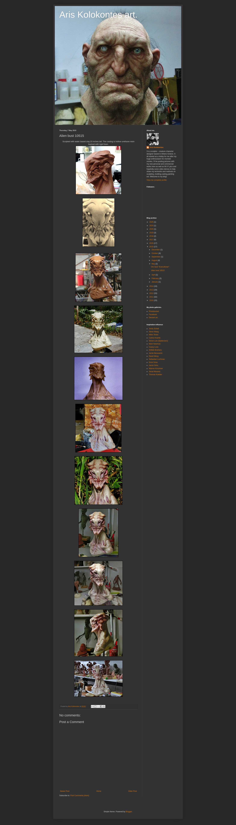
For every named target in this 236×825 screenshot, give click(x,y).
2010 (151, 300)
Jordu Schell (154, 329)
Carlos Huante (154, 338)
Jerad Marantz (154, 371)
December (156, 250)
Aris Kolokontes (156, 147)
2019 (151, 233)
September (156, 257)
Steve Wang (154, 332)
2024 (151, 226)
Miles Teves (153, 335)
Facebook (153, 314)
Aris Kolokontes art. (98, 14)
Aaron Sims (153, 365)
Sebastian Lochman (157, 359)
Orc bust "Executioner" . (160, 267)
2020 (151, 229)
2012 (151, 293)
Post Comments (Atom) (79, 795)
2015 (151, 247)
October (155, 253)
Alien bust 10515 (158, 270)
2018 (151, 236)
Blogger (129, 812)
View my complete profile (157, 180)
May (153, 264)
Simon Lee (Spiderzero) (158, 341)
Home (98, 791)
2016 (151, 243)
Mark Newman (154, 344)
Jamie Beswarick (155, 353)
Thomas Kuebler (155, 374)
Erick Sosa (153, 362)
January (155, 282)
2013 (151, 290)
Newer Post (64, 791)
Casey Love (153, 347)
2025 (151, 222)
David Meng (153, 356)
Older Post (132, 791)
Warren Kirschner (156, 368)
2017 (151, 240)
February (155, 278)
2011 (151, 297)
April (154, 275)
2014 (151, 286)
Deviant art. (153, 317)
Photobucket (154, 311)
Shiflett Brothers (155, 350)
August (155, 260)
